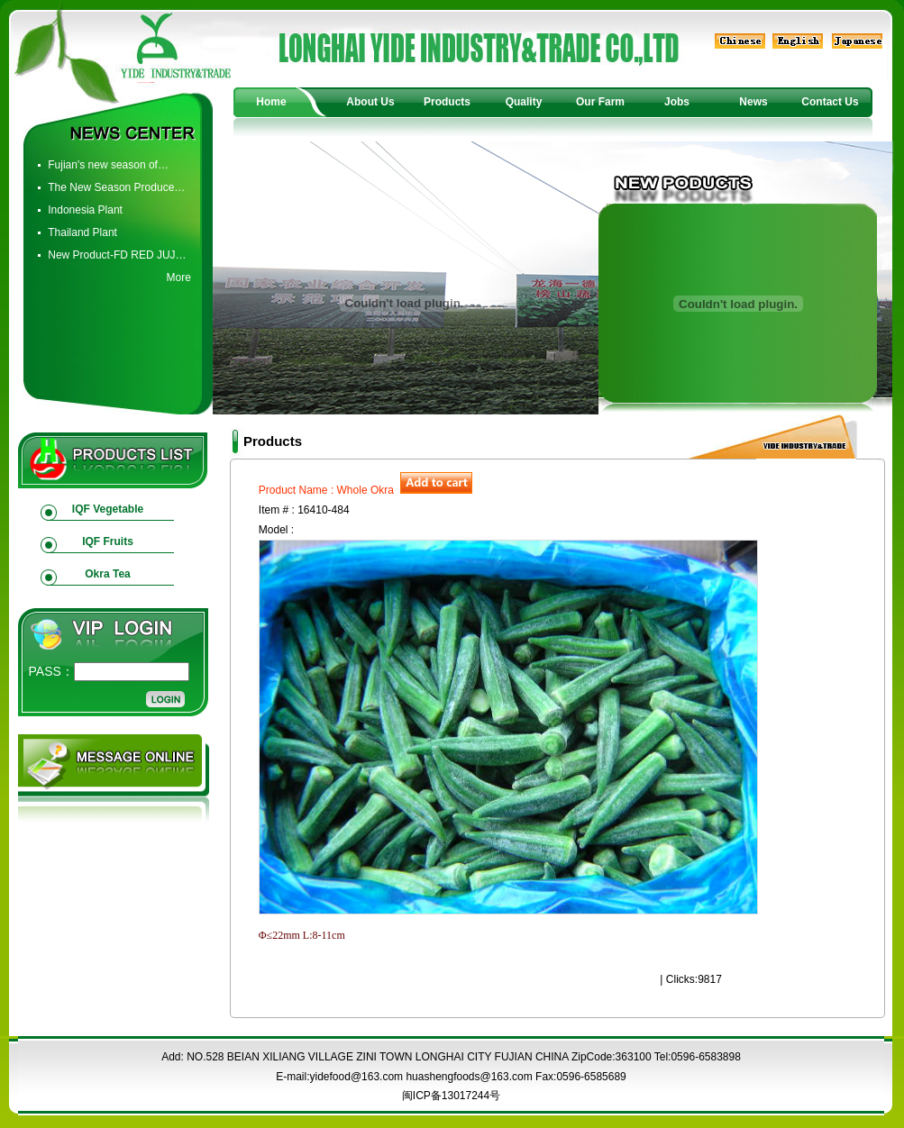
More (178, 277)
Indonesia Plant (85, 210)
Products (447, 102)
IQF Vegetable (107, 509)
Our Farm (600, 102)
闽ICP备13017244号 (451, 1095)
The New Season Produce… (116, 187)
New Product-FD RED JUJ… (117, 255)
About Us (370, 102)
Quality (524, 102)
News (753, 102)
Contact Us (829, 102)
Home (271, 102)
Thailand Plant (82, 232)
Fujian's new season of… (108, 165)
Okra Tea (107, 574)
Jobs (676, 102)
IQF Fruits (107, 541)
